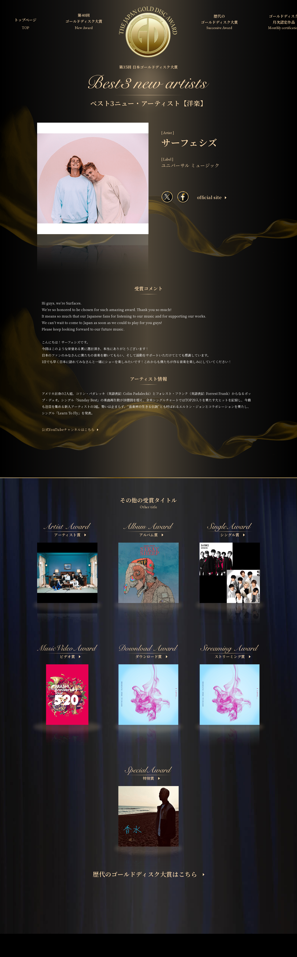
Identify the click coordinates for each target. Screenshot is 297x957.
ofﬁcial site (211, 197)
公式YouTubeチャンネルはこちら (68, 429)
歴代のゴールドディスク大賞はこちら (148, 874)
